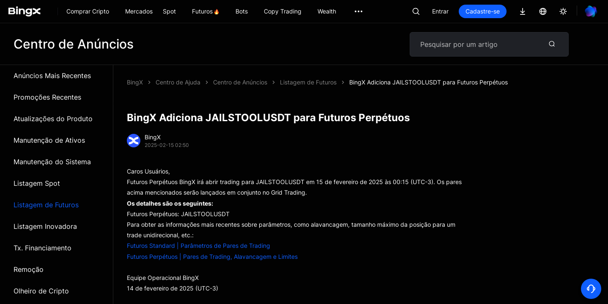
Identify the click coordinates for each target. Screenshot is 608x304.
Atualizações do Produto (53, 118)
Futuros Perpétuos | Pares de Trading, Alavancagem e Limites (212, 256)
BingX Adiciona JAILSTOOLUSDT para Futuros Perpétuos (428, 82)
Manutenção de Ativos (49, 140)
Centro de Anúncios (240, 82)
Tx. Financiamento (42, 248)
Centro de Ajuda (178, 82)
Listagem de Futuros (46, 205)
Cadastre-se (483, 11)
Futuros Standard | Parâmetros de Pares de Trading (198, 245)
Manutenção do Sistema (52, 161)
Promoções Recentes (47, 97)
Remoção (29, 269)
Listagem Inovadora (45, 226)
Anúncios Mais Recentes (52, 75)
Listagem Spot (37, 183)
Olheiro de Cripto (41, 291)
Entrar (440, 11)
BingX (135, 82)
